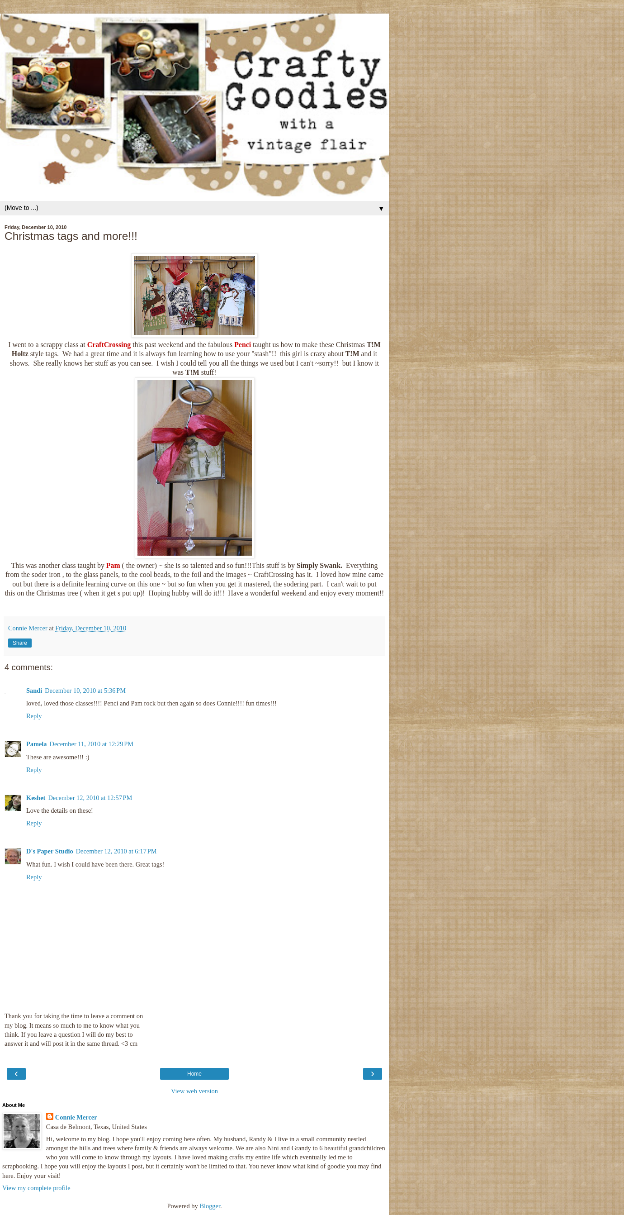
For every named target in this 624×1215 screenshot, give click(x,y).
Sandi (34, 690)
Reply (34, 715)
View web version (194, 1091)
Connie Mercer (76, 1117)
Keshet (35, 797)
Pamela (36, 744)
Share (20, 643)
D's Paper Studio (49, 851)
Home (194, 1074)
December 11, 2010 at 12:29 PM (92, 744)
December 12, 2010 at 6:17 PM (116, 851)
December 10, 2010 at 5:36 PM (85, 690)
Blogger (209, 1206)
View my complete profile (36, 1187)
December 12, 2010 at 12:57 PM (90, 797)
